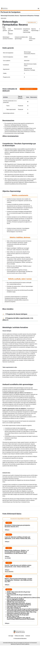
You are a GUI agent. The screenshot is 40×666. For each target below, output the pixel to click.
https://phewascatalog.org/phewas (21, 604)
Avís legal (10, 635)
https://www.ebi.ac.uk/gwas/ (23, 603)
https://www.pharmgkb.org (21, 606)
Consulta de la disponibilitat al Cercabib (20, 518)
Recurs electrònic (9, 571)
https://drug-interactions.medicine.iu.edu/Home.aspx (22, 612)
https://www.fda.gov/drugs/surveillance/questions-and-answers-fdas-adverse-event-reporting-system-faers (23, 609)
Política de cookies (19, 635)
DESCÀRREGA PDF (32, 22)
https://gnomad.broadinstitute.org (16, 600)
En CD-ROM (8, 558)
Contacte (27, 635)
